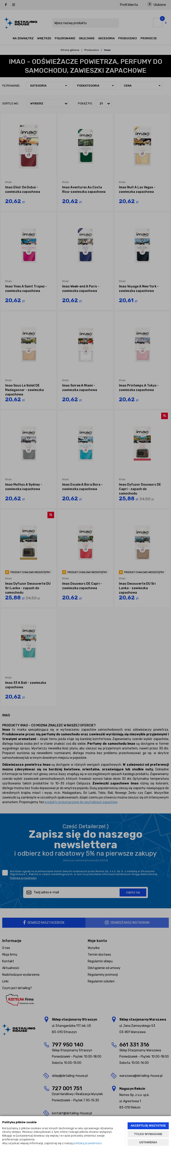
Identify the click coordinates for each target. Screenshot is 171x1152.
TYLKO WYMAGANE (148, 1134)
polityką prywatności (87, 1143)
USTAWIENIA (148, 1142)
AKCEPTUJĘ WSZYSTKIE (148, 1125)
